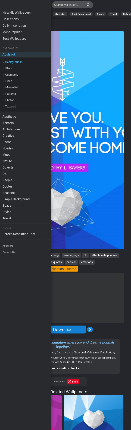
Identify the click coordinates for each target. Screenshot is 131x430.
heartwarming (50, 255)
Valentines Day (96, 352)
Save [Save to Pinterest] (75, 381)
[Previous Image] (36, 329)
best (10, 255)
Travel (113, 14)
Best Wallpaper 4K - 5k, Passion (21, 6)
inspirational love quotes (47, 262)
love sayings (71, 255)
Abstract (29, 14)
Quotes (31, 352)
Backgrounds (34, 28)
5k (85, 255)
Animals (44, 14)
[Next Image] (90, 329)
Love (40, 352)
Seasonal (80, 352)
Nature (14, 14)
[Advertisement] (63, 298)
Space (100, 14)
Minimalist (60, 14)
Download (63, 329)
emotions (87, 262)
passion (71, 262)
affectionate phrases (104, 255)
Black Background (81, 14)
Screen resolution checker (63, 368)
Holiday (110, 352)
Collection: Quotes (62, 269)
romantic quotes (27, 255)
